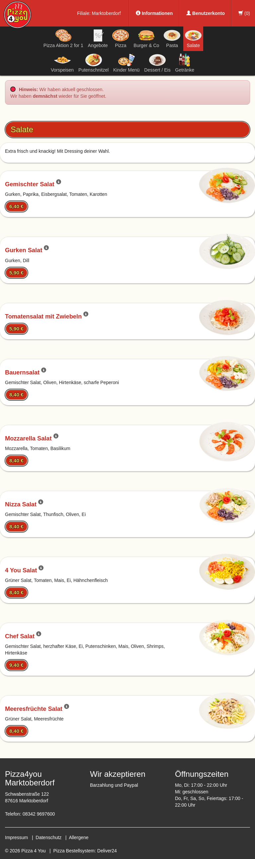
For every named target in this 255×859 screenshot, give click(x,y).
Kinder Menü (126, 63)
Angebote (98, 38)
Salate (193, 38)
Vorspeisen (62, 63)
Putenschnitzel (93, 63)
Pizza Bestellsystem (74, 850)
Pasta (172, 38)
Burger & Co (146, 38)
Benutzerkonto (205, 13)
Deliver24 (107, 850)
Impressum (16, 837)
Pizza (120, 38)
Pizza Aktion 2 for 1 (63, 38)
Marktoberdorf (106, 13)
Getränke (185, 63)
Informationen (154, 13)
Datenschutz (48, 837)
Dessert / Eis (157, 63)
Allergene (78, 837)
